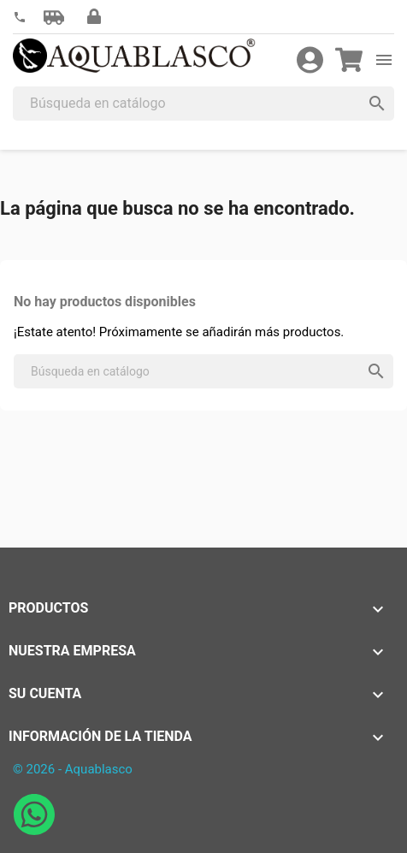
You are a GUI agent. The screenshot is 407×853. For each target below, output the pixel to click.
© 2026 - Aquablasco (73, 769)
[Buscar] (203, 103)
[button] (53, 17)
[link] (20, 17)
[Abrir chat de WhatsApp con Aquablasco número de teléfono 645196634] (34, 830)
